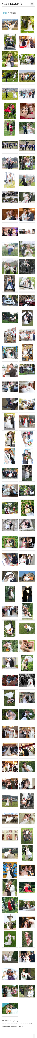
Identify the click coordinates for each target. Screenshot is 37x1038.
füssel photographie (12, 3)
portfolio (4, 12)
